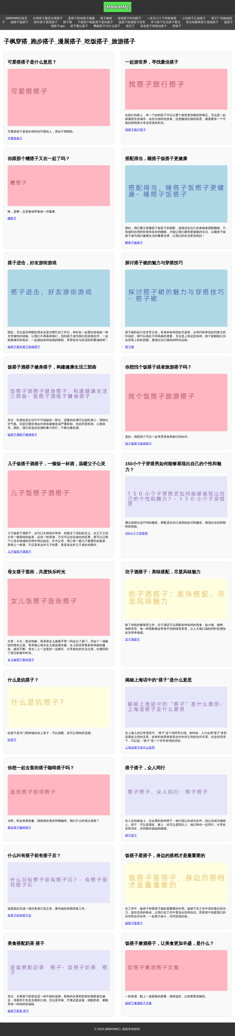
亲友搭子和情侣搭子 (153, 26)
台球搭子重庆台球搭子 (48, 18)
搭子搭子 (131, 835)
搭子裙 (129, 346)
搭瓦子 (130, 26)
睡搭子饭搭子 (134, 242)
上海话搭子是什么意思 (140, 747)
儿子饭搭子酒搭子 (19, 551)
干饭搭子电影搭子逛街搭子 (95, 22)
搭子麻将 (106, 18)
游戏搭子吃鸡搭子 (129, 18)
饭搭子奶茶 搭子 (18, 1011)
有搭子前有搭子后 (19, 915)
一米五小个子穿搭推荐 (162, 18)
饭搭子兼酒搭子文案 (138, 1003)
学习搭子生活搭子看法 (165, 22)
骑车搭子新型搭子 (46, 22)
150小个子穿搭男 (136, 533)
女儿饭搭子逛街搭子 (21, 659)
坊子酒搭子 (132, 639)
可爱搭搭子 (15, 138)
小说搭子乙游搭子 (194, 18)
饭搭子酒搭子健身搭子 (22, 434)
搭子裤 (67, 22)
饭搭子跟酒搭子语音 (132, 22)
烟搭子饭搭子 (19, 22)
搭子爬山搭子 (79, 26)
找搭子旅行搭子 (135, 129)
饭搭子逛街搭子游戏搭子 (24, 346)
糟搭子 (12, 218)
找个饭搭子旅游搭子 (138, 443)
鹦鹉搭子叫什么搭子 (107, 26)
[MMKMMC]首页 (16, 18)
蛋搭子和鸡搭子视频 (81, 18)
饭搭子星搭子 (134, 923)
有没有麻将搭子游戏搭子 (202, 22)
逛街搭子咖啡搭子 (19, 827)
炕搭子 (12, 739)
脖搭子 (176, 26)
